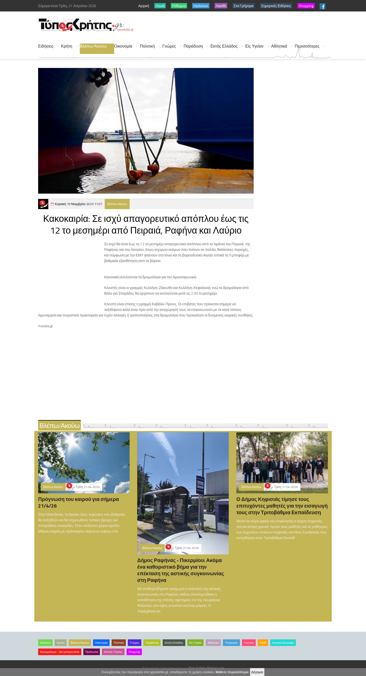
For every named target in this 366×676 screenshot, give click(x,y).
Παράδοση (193, 46)
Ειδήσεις (45, 46)
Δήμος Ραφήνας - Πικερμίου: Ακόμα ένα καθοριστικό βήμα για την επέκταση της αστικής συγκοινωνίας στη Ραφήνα (180, 570)
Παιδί (263, 643)
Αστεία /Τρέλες (113, 652)
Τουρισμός (231, 643)
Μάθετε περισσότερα (232, 672)
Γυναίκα (249, 643)
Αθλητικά (279, 46)
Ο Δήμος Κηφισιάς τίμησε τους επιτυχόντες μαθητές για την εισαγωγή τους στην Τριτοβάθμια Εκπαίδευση (282, 505)
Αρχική (143, 5)
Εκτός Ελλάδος (224, 46)
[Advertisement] (239, 25)
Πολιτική (147, 46)
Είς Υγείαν (254, 46)
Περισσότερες (307, 46)
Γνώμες (169, 46)
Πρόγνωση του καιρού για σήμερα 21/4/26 (78, 502)
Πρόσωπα (91, 652)
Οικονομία (123, 46)
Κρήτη (66, 46)
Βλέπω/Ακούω (93, 46)
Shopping (134, 652)
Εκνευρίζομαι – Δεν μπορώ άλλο (59, 652)
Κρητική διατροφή (283, 643)
